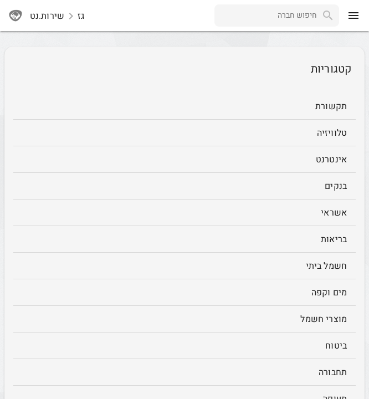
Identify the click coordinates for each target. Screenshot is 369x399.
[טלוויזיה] (184, 133)
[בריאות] (184, 239)
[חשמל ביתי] (184, 266)
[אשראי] (184, 213)
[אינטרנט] (184, 159)
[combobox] (265, 15)
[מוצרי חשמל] (184, 319)
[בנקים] (184, 186)
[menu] (353, 15)
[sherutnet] (15, 15)
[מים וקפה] (184, 292)
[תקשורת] (184, 106)
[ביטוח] (184, 345)
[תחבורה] (184, 372)
